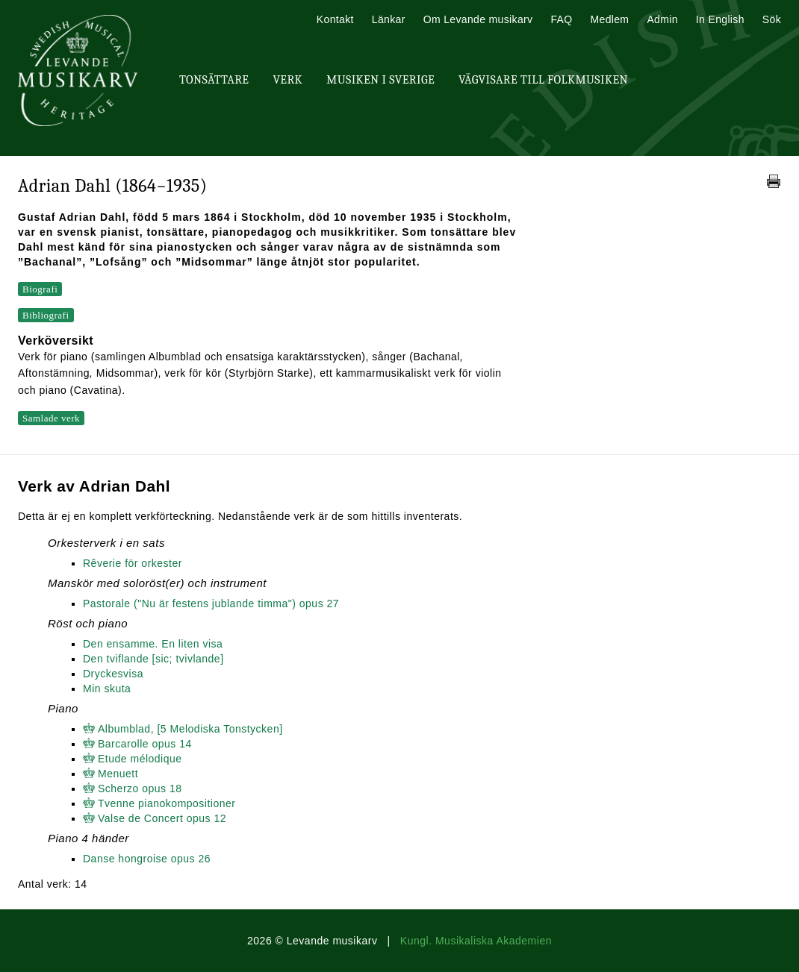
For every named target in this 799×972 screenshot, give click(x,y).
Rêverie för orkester (132, 563)
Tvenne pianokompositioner (167, 803)
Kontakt (335, 19)
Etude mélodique (140, 759)
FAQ (561, 19)
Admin (662, 19)
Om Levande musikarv (478, 19)
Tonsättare (214, 80)
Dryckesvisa (113, 674)
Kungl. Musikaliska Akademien (476, 941)
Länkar (388, 19)
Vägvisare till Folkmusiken (543, 80)
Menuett (118, 774)
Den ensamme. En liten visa (153, 644)
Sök (771, 19)
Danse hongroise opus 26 (147, 859)
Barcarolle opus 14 (145, 744)
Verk (287, 80)
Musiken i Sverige (380, 80)
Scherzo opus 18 (140, 788)
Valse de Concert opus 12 (162, 818)
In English (720, 19)
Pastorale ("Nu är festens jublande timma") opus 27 (211, 603)
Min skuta (107, 688)
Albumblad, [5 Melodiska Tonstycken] (190, 729)
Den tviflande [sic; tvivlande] (153, 659)
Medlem (609, 19)
